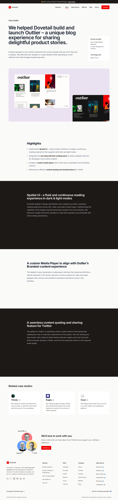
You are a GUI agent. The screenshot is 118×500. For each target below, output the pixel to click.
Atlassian (65, 467)
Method (84, 7)
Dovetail (65, 470)
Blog (90, 7)
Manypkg (100, 481)
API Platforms (46, 479)
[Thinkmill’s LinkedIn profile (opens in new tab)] (14, 479)
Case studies (14, 20)
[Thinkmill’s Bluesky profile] (17, 479)
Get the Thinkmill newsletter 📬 (101, 491)
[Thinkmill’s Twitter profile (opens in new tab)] (11, 479)
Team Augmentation (96, 42)
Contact (105, 7)
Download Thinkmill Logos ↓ (16, 491)
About (97, 7)
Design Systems (47, 467)
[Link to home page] (13, 7)
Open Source (75, 7)
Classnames (101, 477)
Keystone (100, 467)
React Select (101, 474)
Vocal (64, 481)
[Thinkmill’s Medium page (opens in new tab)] (24, 479)
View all (44, 483)
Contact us (46, 448)
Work (67, 7)
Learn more (71, 2)
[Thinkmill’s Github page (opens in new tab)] (8, 479)
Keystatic (100, 470)
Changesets (101, 484)
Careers (80, 474)
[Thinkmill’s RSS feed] (21, 479)
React (92, 58)
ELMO (65, 474)
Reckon (65, 477)
